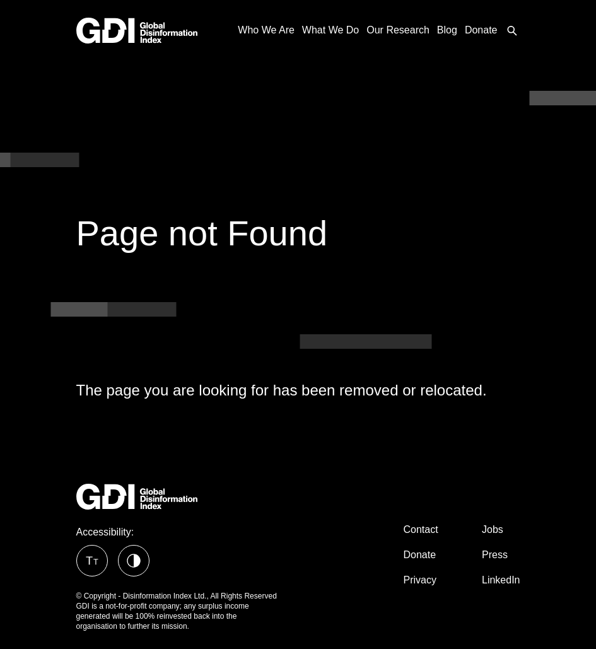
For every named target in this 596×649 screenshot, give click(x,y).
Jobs (492, 529)
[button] (92, 560)
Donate (420, 554)
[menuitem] (512, 30)
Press (495, 554)
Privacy (420, 580)
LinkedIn (501, 580)
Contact (421, 529)
